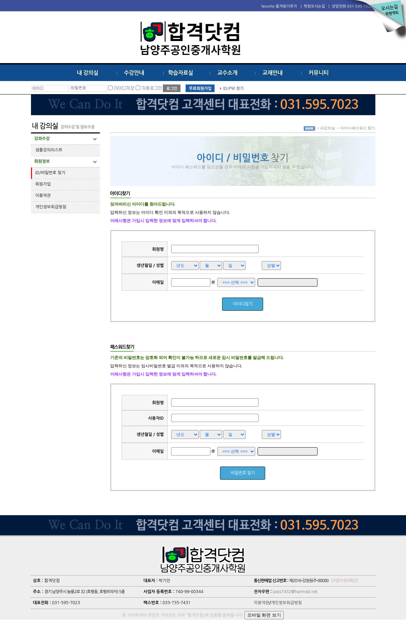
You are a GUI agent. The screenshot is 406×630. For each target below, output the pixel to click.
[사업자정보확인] (344, 581)
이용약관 (43, 195)
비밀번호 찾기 (243, 473)
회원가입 (43, 184)
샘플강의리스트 (49, 150)
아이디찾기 (242, 304)
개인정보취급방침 (50, 207)
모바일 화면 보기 (264, 615)
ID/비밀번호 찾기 (50, 173)
